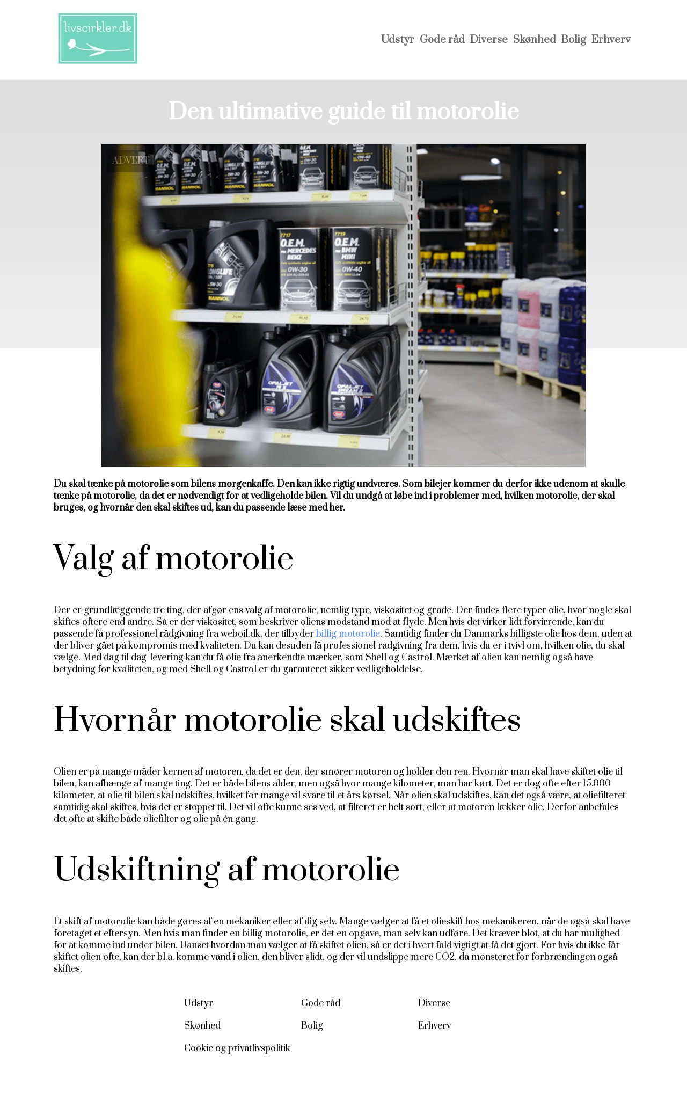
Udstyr (397, 40)
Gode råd (442, 40)
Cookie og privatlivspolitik (237, 1048)
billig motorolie (348, 634)
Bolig (573, 40)
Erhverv (611, 40)
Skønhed (534, 40)
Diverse (489, 40)
